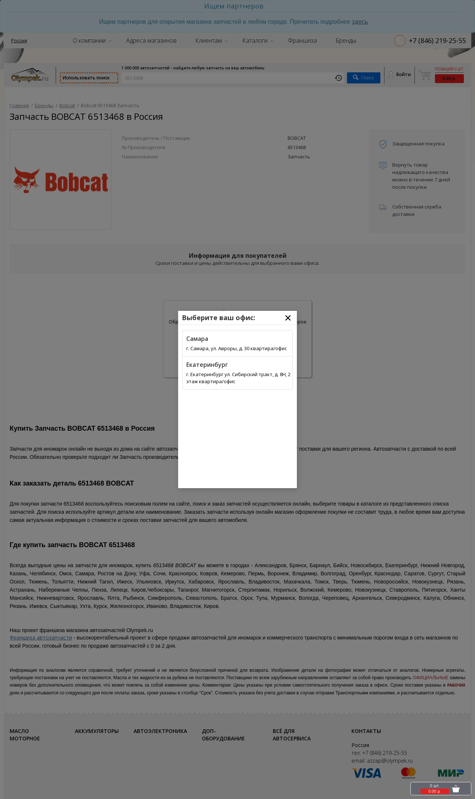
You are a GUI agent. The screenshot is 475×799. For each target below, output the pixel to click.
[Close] (288, 318)
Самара (197, 339)
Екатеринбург (207, 365)
